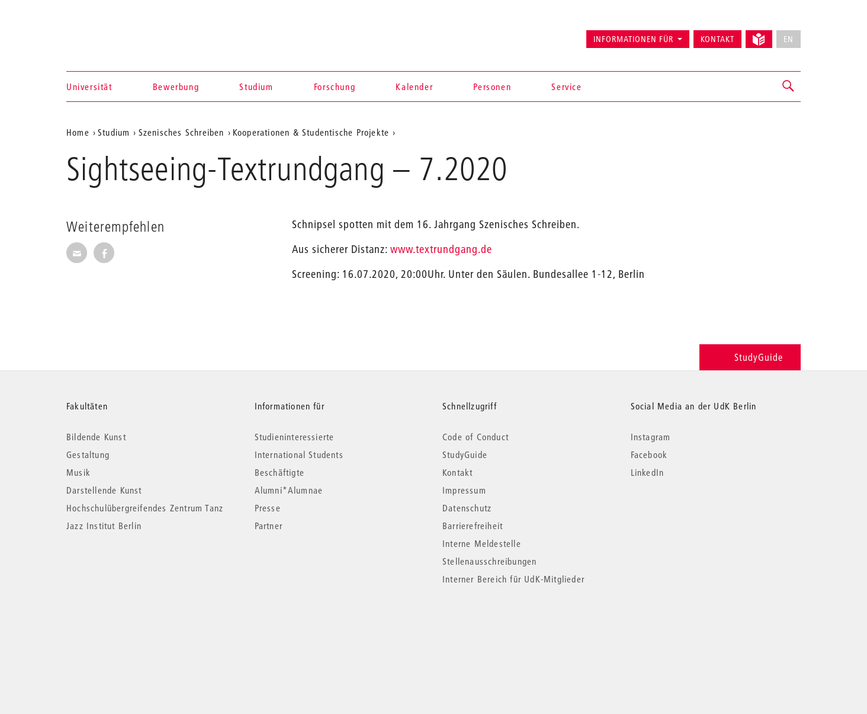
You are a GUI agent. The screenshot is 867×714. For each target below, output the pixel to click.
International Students (299, 454)
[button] (789, 86)
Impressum (464, 490)
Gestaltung (88, 454)
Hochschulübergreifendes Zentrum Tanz (144, 508)
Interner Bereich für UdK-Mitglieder (513, 579)
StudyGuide (750, 357)
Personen (492, 86)
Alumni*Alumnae (289, 490)
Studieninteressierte (295, 437)
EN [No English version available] (788, 39)
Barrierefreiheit (472, 526)
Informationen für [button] (633, 39)
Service (566, 86)
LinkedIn (647, 472)
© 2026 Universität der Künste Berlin (128, 629)
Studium (256, 86)
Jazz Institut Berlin (104, 526)
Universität (89, 86)
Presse (268, 508)
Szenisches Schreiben (181, 132)
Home (77, 132)
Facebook (649, 454)
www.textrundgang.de (441, 249)
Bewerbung (176, 86)
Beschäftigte (279, 472)
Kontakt (717, 39)
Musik (78, 472)
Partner (268, 526)
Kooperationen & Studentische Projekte (311, 132)
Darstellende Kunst (104, 490)
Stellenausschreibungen (489, 561)
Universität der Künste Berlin (112, 34)
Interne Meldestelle (481, 543)
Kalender (414, 86)
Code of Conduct (475, 437)
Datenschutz (467, 508)
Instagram (651, 437)
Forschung (334, 86)
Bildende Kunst (96, 437)
